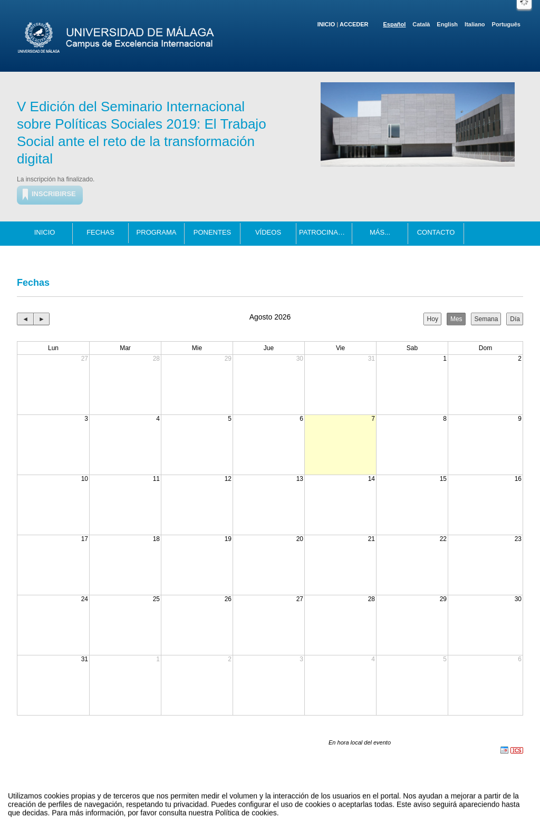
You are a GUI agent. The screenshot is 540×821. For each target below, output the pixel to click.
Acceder (354, 24)
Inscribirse (54, 194)
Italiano (475, 24)
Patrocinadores (325, 232)
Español (394, 24)
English (447, 24)
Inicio (326, 24)
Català (421, 24)
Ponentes (213, 232)
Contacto (436, 232)
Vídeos (268, 232)
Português (506, 24)
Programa (157, 232)
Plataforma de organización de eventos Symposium (275, 802)
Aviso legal (165, 802)
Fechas (100, 232)
